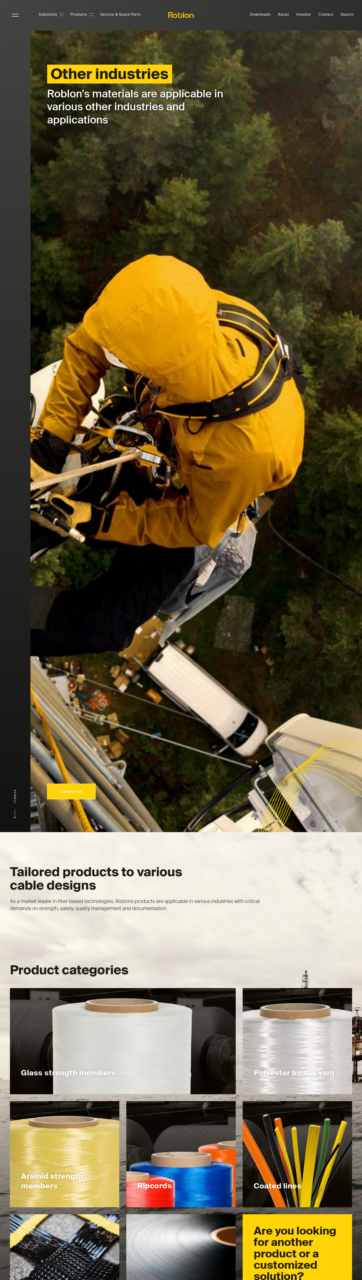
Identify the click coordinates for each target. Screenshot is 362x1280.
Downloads (260, 14)
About (283, 14)
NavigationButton (15, 15)
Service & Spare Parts (120, 14)
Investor (303, 14)
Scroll (15, 804)
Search (347, 14)
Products (78, 14)
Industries (48, 14)
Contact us (70, 791)
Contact (326, 14)
